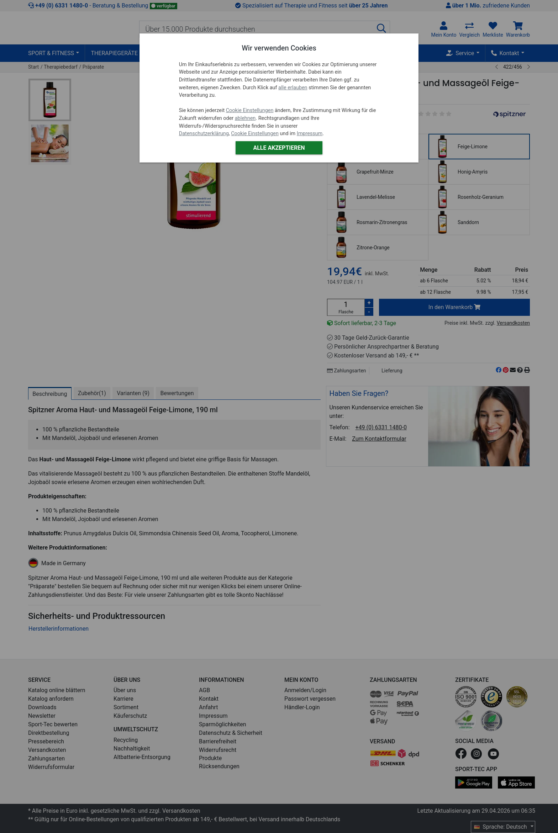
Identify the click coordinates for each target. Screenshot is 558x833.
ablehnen (245, 118)
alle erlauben (292, 88)
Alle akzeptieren (279, 147)
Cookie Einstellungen (250, 110)
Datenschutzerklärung (204, 134)
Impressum (309, 134)
